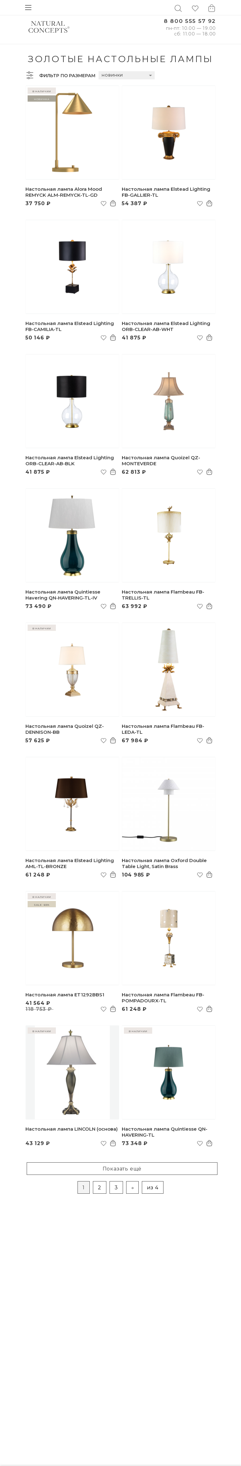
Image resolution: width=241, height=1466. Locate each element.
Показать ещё (122, 1169)
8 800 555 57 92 (190, 21)
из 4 (152, 1188)
